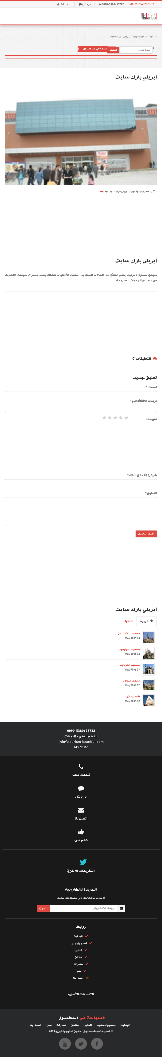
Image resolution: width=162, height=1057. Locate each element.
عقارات (78, 964)
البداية (153, 37)
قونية (135, 37)
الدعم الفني (88, 736)
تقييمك (151, 419)
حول (78, 971)
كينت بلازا (133, 697)
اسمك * (151, 387)
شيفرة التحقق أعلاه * (142, 475)
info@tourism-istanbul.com (81, 742)
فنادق (78, 957)
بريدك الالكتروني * (143, 401)
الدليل (143, 37)
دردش (86, 4)
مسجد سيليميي (129, 649)
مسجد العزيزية (130, 665)
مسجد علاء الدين (129, 633)
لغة (65, 4)
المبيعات (70, 736)
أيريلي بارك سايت (119, 37)
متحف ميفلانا (131, 681)
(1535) (101, 191)
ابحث (113, 50)
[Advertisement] (81, 226)
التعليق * (151, 493)
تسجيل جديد (78, 943)
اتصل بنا (78, 978)
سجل (43, 908)
